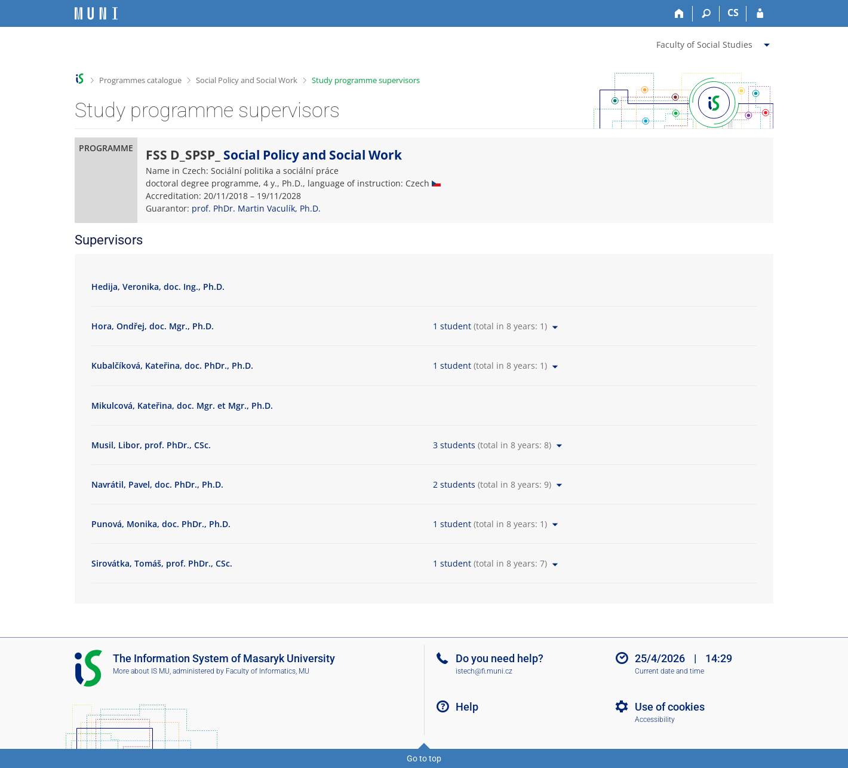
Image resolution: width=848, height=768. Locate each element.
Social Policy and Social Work (246, 80)
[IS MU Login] (759, 14)
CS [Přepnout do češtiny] (733, 12)
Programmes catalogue (140, 80)
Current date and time (669, 671)
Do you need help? (499, 658)
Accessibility (655, 719)
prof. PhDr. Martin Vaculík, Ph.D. (256, 208)
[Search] (706, 14)
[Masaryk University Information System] (96, 13)
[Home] (679, 14)
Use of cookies (670, 706)
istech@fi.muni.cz (484, 671)
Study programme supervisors (366, 80)
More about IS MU (141, 671)
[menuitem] (714, 42)
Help (467, 706)
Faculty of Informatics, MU (267, 671)
